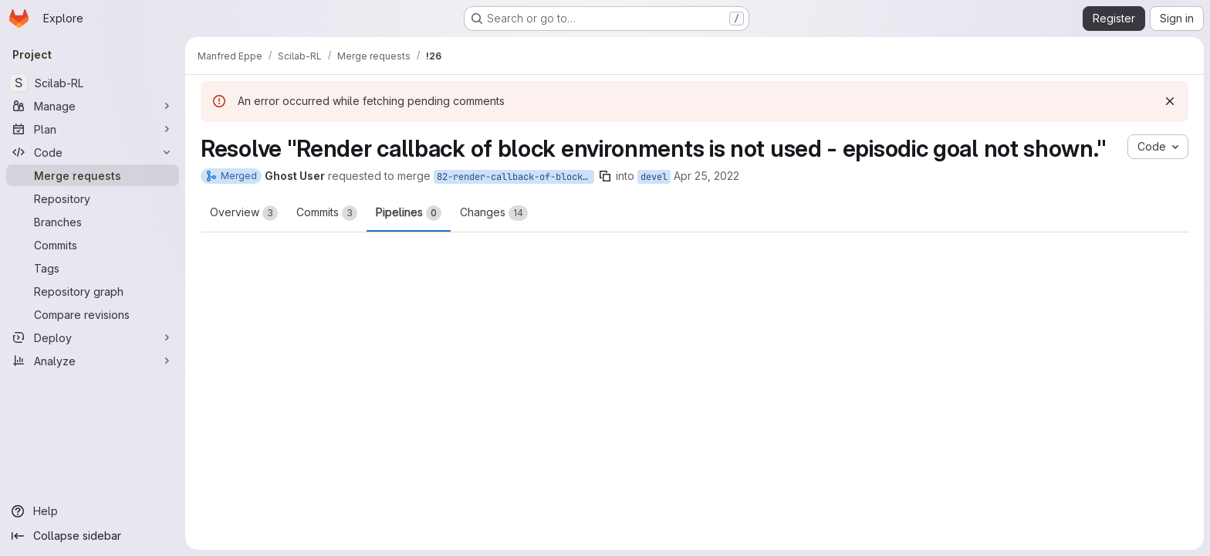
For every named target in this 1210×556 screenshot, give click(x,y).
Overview (244, 213)
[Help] (92, 511)
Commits (326, 213)
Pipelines (408, 213)
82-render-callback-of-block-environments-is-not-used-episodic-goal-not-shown (515, 177)
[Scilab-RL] (92, 82)
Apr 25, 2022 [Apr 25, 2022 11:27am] (706, 175)
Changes (494, 213)
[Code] (92, 152)
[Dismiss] (1170, 101)
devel (654, 177)
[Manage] (92, 106)
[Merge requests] (92, 175)
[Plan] (92, 129)
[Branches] (92, 221)
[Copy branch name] (605, 176)
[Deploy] (92, 337)
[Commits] (92, 245)
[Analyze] (92, 360)
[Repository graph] (92, 291)
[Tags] (92, 268)
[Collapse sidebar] (92, 536)
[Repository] (92, 198)
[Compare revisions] (92, 314)
